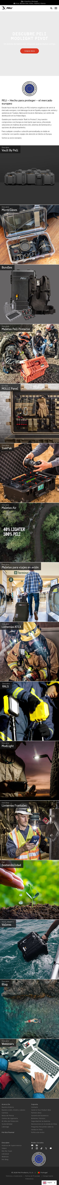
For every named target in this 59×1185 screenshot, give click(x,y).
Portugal (42, 1172)
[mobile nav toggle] (56, 7)
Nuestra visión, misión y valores (13, 1110)
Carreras (5, 1113)
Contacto (34, 1107)
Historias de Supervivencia (11, 1145)
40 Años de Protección (10, 1121)
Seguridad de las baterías (40, 1121)
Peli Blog (5, 1159)
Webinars (5, 1157)
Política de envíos (37, 1132)
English (47, 1182)
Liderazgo (5, 1127)
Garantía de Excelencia (39, 1115)
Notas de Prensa (8, 1115)
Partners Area (36, 1113)
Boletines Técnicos (38, 1118)
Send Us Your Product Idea (41, 1110)
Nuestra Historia (8, 1107)
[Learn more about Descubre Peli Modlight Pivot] (29, 51)
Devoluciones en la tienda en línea (44, 1124)
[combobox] (49, 1182)
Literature (5, 1154)
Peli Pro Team (7, 1151)
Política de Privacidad (32, 1176)
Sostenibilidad (7, 1124)
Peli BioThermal (8, 1132)
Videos (4, 1148)
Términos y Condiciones (14, 1176)
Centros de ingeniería (10, 1118)
